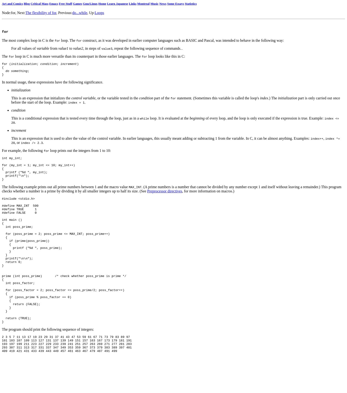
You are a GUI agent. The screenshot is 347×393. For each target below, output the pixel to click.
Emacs (53, 3)
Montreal (143, 3)
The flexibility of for (41, 13)
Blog (27, 3)
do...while (79, 13)
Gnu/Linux (90, 3)
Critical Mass (39, 3)
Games (77, 3)
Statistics (191, 3)
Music (155, 3)
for (13, 13)
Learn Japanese (117, 3)
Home (102, 3)
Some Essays (175, 3)
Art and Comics (12, 3)
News (162, 3)
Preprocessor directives (164, 199)
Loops (99, 13)
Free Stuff (65, 3)
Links (132, 3)
